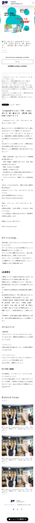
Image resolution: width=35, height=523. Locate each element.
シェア (12, 105)
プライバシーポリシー (9, 504)
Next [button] (32, 20)
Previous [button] (3, 20)
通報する (18, 104)
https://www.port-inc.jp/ (9, 226)
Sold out (17, 61)
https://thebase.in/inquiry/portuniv (12, 198)
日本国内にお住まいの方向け (17, 66)
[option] (17, 20)
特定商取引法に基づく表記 (24, 504)
